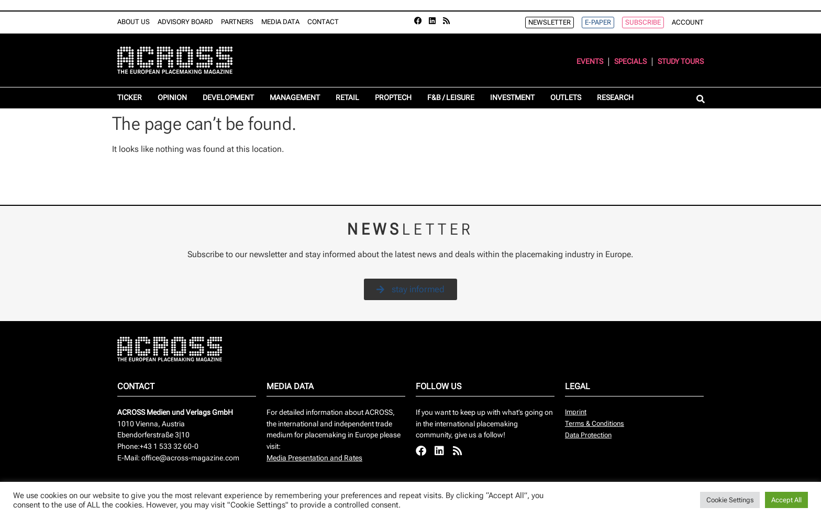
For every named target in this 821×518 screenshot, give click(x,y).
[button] (700, 99)
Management (295, 97)
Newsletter (549, 22)
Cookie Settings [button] (729, 500)
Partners (237, 22)
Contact (323, 22)
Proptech (393, 97)
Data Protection (588, 435)
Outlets (565, 97)
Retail (347, 97)
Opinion (172, 97)
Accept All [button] (786, 500)
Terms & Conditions (594, 423)
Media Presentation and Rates (314, 458)
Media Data (280, 22)
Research (615, 97)
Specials (630, 61)
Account (688, 22)
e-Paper (598, 22)
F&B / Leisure (450, 97)
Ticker (129, 97)
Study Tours (681, 61)
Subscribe (643, 22)
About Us (133, 22)
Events (589, 61)
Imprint (575, 412)
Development (228, 97)
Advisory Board (185, 22)
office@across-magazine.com (190, 458)
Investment (512, 97)
